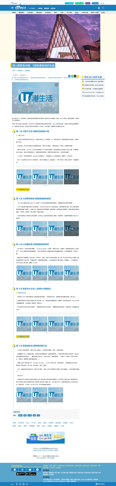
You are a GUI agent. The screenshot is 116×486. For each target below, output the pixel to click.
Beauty (37, 3)
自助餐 (51, 423)
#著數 (68, 481)
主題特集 (103, 12)
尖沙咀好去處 (61, 465)
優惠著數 (21, 12)
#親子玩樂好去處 (75, 479)
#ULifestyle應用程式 (87, 479)
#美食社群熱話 (65, 479)
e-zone (49, 3)
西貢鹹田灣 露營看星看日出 (21, 79)
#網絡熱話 (73, 481)
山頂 (38, 415)
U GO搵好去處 (70, 3)
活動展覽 (27, 70)
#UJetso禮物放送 (48, 481)
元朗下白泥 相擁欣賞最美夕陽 (21, 77)
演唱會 (14, 12)
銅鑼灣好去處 (70, 465)
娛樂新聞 (46, 8)
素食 (40, 423)
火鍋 (62, 426)
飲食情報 (47, 12)
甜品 (45, 423)
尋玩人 (16, 75)
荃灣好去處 (85, 465)
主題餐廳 (32, 426)
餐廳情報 (45, 467)
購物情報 (38, 12)
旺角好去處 (93, 465)
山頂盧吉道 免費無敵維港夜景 (54, 77)
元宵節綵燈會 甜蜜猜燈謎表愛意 (38, 77)
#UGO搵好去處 (47, 479)
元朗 (34, 415)
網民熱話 (45, 472)
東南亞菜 (58, 423)
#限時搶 (95, 479)
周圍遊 (77, 12)
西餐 (25, 426)
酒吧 (14, 423)
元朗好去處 (78, 465)
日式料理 (21, 423)
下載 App (96, 3)
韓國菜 (56, 426)
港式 (38, 426)
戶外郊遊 (52, 467)
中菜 (71, 423)
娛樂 (55, 12)
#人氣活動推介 (56, 479)
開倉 (54, 465)
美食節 (50, 426)
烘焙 (44, 426)
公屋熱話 (40, 8)
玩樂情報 (30, 12)
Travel (25, 3)
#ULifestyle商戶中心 (60, 481)
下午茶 (34, 423)
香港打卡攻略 (94, 12)
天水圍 (29, 415)
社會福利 (58, 467)
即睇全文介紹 (23, 189)
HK (20, 3)
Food (31, 3)
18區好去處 (84, 12)
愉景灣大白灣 (21, 293)
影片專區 (69, 12)
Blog (43, 3)
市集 (50, 465)
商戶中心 (88, 3)
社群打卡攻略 (80, 3)
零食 (20, 426)
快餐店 (65, 423)
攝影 (14, 426)
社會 (62, 12)
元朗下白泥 (20, 135)
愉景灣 (20, 415)
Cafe (28, 423)
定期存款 (53, 8)
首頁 (13, 70)
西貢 (25, 415)
